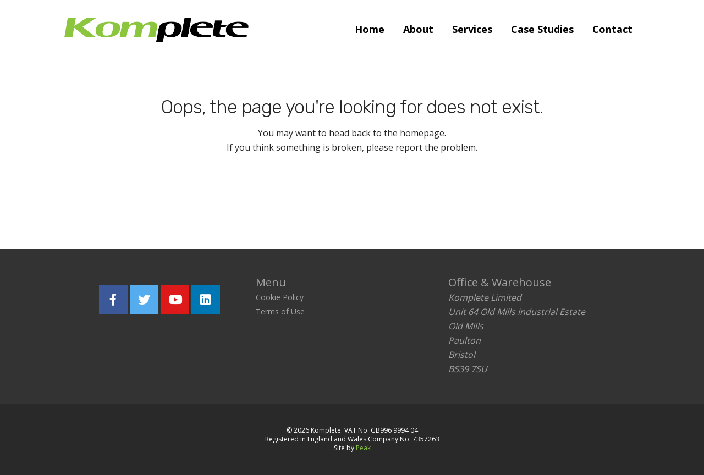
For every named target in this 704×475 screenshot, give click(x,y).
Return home (284, 197)
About (418, 29)
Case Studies (542, 29)
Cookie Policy (280, 297)
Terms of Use (280, 311)
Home (369, 29)
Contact (612, 29)
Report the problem (404, 197)
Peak (363, 447)
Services (472, 29)
